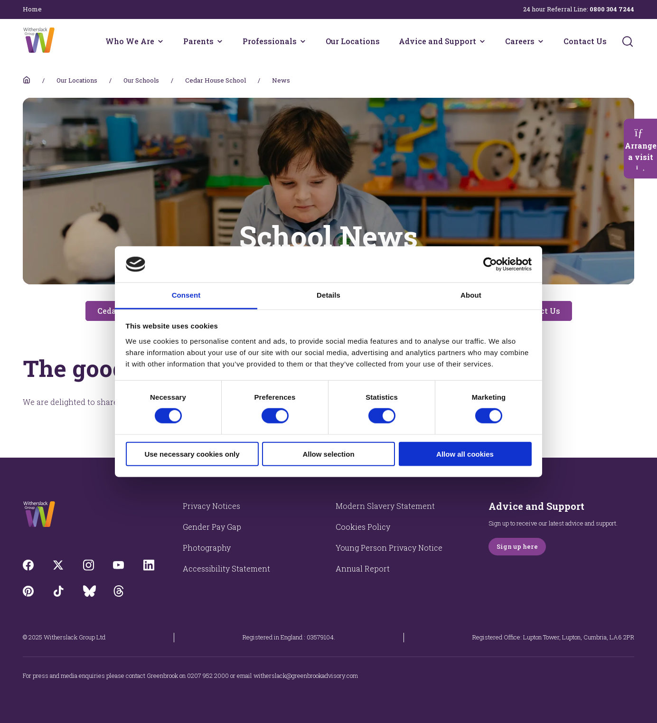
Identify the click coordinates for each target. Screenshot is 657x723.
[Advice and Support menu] (482, 41)
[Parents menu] (220, 41)
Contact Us (585, 41)
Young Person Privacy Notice (389, 548)
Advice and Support (437, 41)
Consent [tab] (186, 295)
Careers (520, 41)
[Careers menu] (540, 41)
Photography (207, 548)
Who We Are (129, 41)
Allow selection (328, 454)
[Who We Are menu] (160, 41)
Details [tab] (328, 295)
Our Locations (353, 41)
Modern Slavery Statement (385, 506)
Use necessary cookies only (191, 454)
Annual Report (363, 568)
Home (32, 9)
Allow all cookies (465, 454)
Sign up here (517, 546)
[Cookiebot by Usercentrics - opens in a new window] (490, 264)
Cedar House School (215, 80)
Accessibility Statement (226, 568)
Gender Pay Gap (212, 527)
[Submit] (627, 41)
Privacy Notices (211, 506)
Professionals (270, 41)
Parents (198, 41)
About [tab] (470, 295)
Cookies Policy (363, 527)
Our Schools (141, 80)
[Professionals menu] (303, 41)
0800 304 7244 (612, 9)
